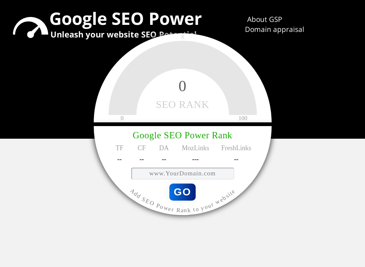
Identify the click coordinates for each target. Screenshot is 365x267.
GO (182, 191)
